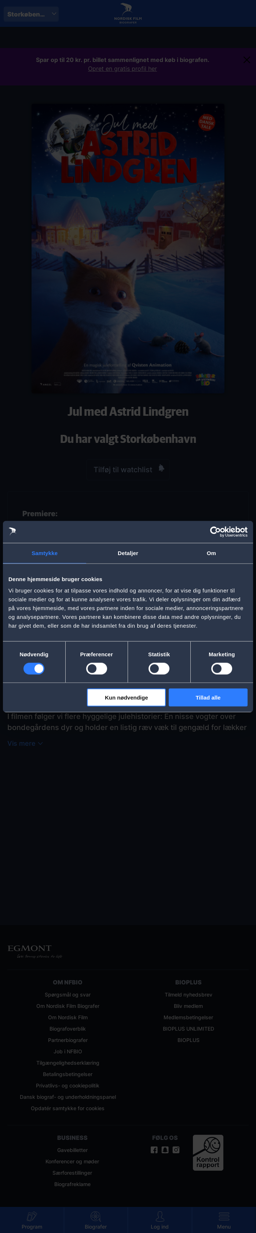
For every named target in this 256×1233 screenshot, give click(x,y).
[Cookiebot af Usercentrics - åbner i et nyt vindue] (215, 531)
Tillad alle (207, 697)
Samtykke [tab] (45, 553)
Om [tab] (211, 553)
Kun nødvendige (126, 697)
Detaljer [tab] (128, 553)
